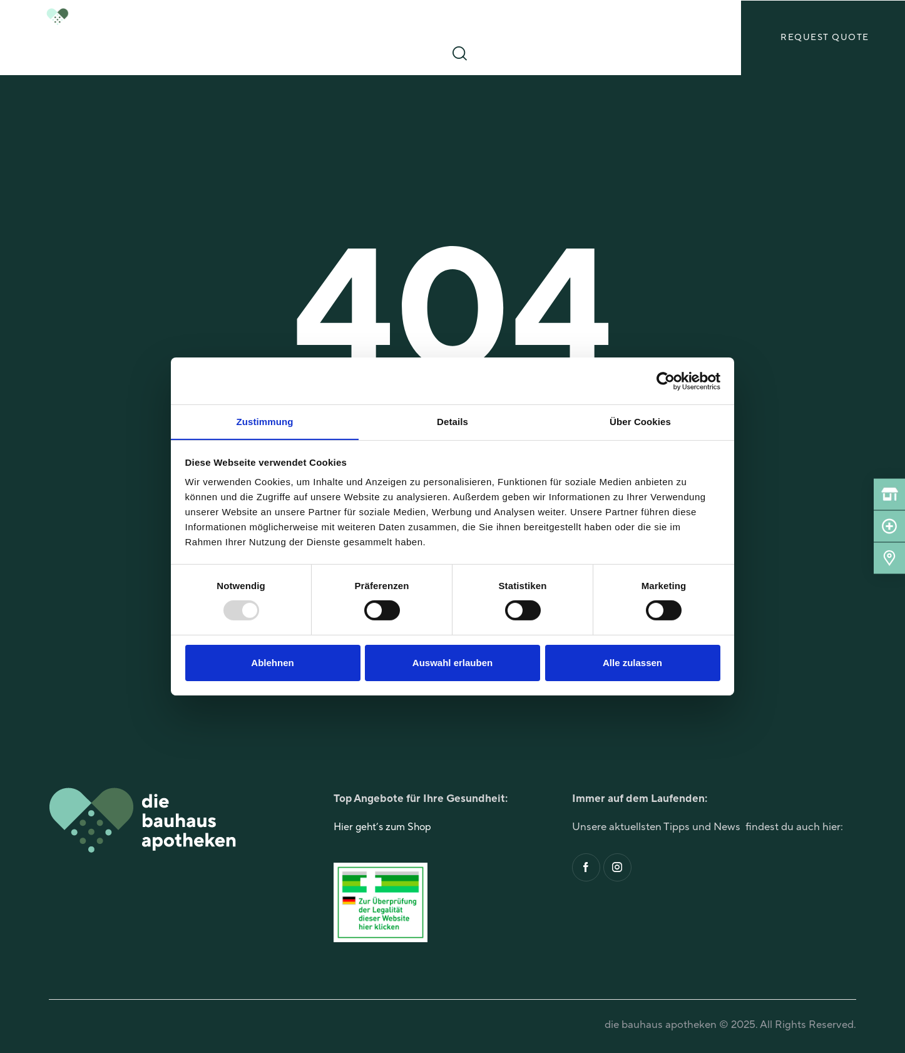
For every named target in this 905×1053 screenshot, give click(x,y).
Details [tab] (452, 421)
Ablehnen (272, 662)
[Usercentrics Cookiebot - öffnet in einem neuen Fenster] (665, 380)
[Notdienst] (889, 526)
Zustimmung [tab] (265, 421)
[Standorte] (889, 558)
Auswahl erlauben (452, 662)
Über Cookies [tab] (640, 421)
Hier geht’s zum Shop (385, 829)
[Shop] (889, 494)
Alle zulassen (632, 662)
